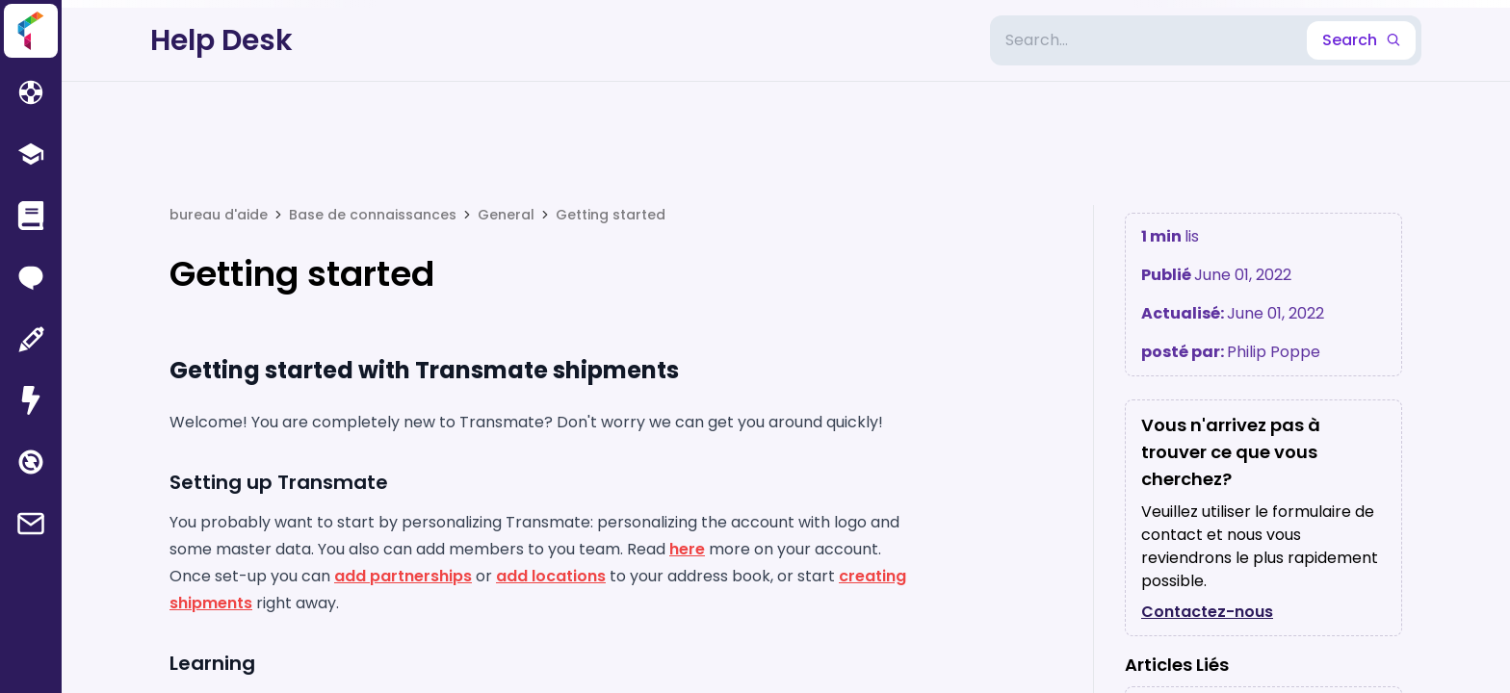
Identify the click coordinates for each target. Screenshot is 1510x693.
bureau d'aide (218, 214)
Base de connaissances (372, 214)
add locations (551, 576)
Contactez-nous (1207, 612)
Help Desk (221, 40)
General (506, 214)
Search (1361, 40)
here (687, 549)
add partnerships (403, 576)
